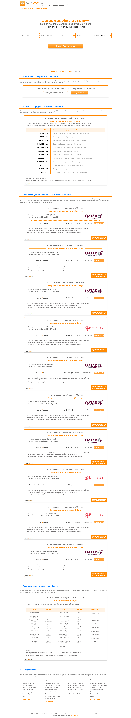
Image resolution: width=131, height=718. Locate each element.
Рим (54, 687)
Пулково (92, 685)
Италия (35, 694)
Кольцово (93, 687)
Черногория (26, 692)
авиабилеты (49, 3)
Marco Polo (99, 687)
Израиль (33, 683)
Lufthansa (78, 692)
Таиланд (30, 689)
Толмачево (93, 694)
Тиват (59, 696)
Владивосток (94, 683)
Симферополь (49, 696)
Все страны (26, 699)
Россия (25, 683)
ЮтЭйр (74, 689)
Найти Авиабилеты (65, 45)
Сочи (55, 696)
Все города (49, 702)
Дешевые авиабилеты (58, 71)
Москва (47, 683)
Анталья (52, 698)
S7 (73, 694)
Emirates (70, 694)
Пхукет (52, 692)
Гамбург (92, 689)
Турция (30, 694)
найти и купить (99, 223)
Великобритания (28, 687)
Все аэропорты (95, 699)
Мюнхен (54, 689)
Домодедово (99, 689)
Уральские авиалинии (76, 683)
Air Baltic (79, 689)
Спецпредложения (41, 8)
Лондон (47, 685)
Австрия (30, 685)
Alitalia (73, 692)
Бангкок (50, 687)
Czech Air (77, 694)
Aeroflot (69, 685)
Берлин (47, 698)
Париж (57, 685)
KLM (78, 685)
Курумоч (92, 696)
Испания (25, 685)
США (24, 696)
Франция (25, 689)
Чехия (29, 683)
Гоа (58, 683)
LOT (68, 683)
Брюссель (102, 692)
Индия (35, 687)
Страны (70, 71)
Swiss (82, 694)
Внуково (97, 685)
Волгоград (104, 685)
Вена (53, 694)
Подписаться (79, 93)
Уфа (98, 694)
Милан (52, 685)
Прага (50, 689)
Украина (25, 694)
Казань (101, 694)
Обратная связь (75, 715)
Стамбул (47, 692)
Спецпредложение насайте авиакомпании (99, 238)
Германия (33, 692)
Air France (72, 687)
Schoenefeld (101, 683)
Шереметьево (94, 692)
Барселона (53, 683)
